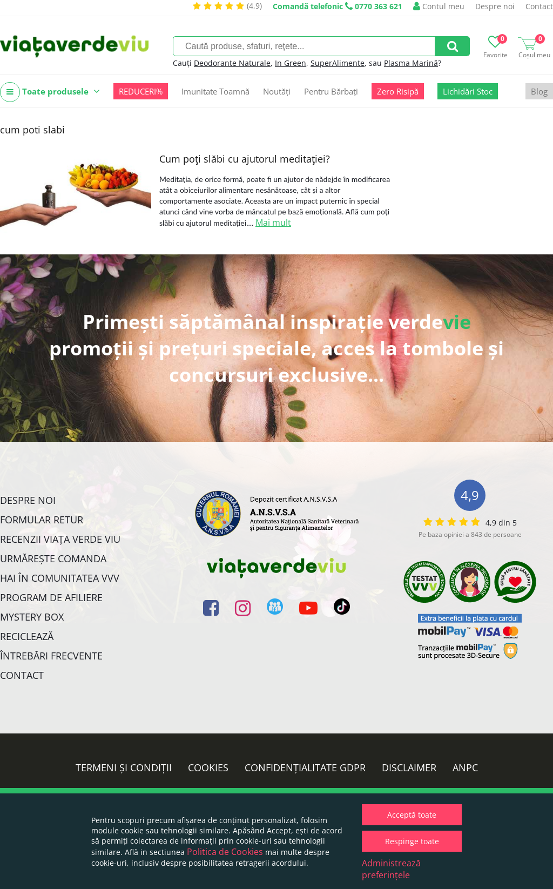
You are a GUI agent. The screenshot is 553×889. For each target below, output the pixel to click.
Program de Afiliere (51, 597)
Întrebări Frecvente (51, 655)
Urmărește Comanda (53, 558)
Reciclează (26, 636)
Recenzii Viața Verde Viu (60, 539)
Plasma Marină (411, 63)
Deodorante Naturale (232, 63)
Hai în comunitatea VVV (59, 577)
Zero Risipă (398, 91)
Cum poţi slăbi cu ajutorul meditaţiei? (244, 158)
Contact (539, 6)
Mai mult (273, 222)
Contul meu (438, 6)
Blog (539, 91)
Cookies (208, 767)
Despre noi (495, 6)
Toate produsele (50, 92)
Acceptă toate (411, 815)
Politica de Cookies (225, 852)
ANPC (465, 767)
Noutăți (277, 91)
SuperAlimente (338, 63)
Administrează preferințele (391, 869)
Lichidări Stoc (468, 91)
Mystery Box (32, 616)
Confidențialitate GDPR (305, 767)
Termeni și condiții (124, 767)
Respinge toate (412, 841)
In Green (290, 63)
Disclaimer (409, 767)
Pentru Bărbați (331, 91)
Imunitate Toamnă (215, 91)
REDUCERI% (141, 91)
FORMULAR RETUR (41, 519)
